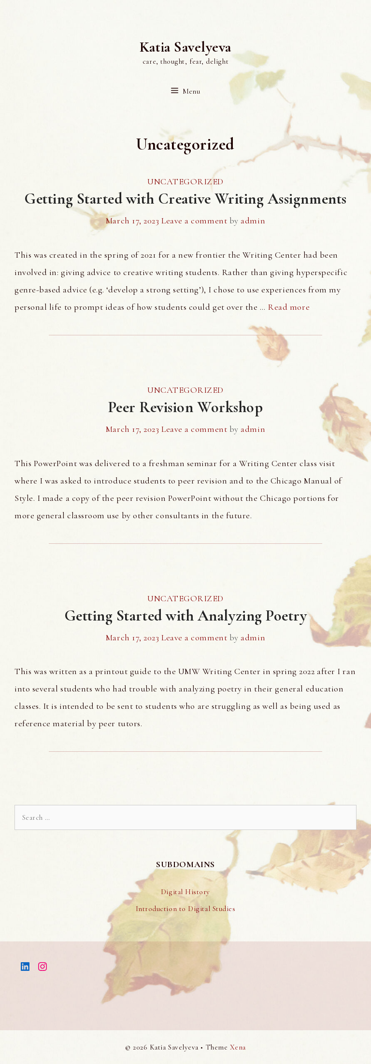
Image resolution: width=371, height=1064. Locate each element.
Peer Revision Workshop (185, 407)
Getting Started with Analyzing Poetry (185, 615)
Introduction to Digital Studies (186, 908)
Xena (238, 1047)
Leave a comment (194, 220)
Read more (289, 307)
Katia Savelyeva (185, 47)
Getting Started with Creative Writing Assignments (185, 198)
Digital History (185, 891)
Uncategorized (185, 181)
